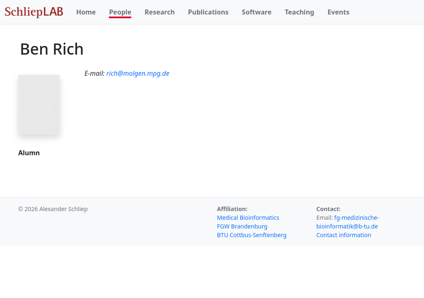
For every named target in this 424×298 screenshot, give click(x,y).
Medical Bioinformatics (248, 217)
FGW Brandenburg (242, 226)
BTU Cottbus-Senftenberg (252, 235)
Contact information (343, 235)
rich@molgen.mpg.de (137, 73)
